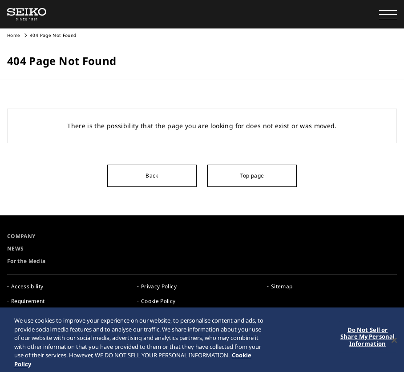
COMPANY (21, 236)
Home (13, 35)
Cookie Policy (158, 301)
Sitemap (281, 286)
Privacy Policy (159, 286)
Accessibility (27, 286)
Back (151, 175)
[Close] (394, 342)
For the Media (26, 261)
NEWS (15, 248)
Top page (252, 175)
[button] (388, 14)
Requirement (28, 301)
